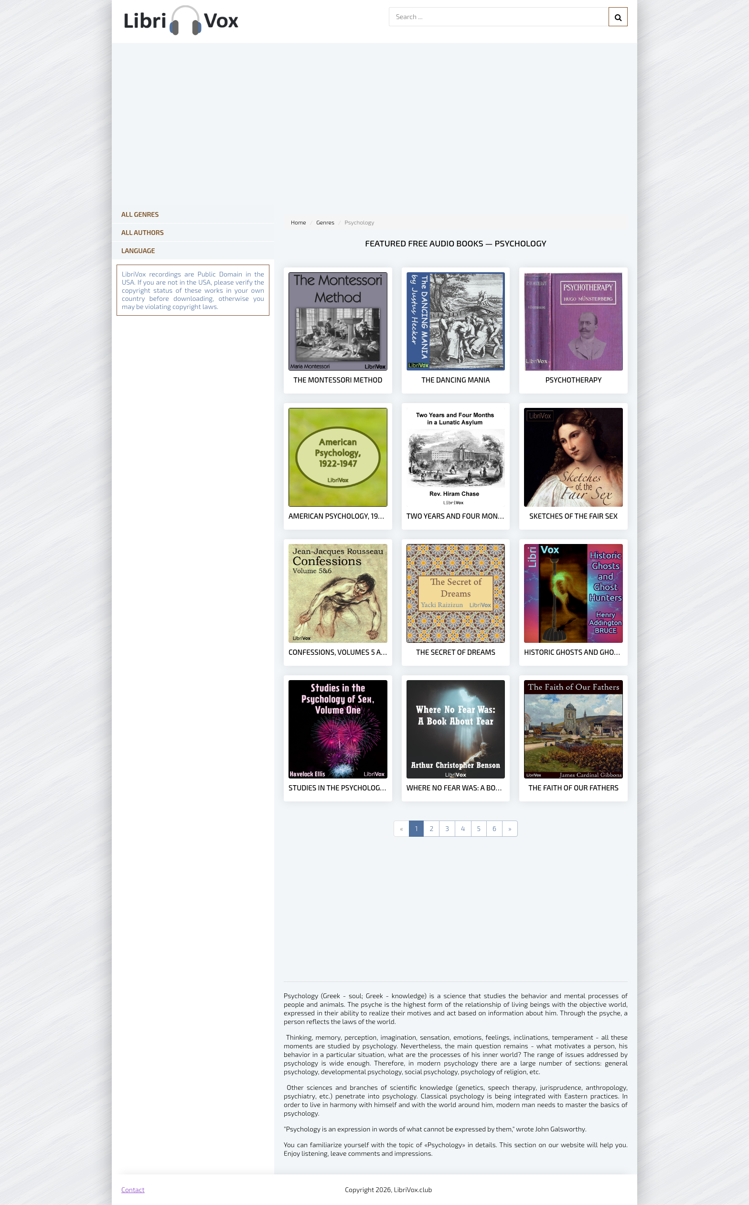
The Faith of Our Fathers (573, 787)
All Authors (142, 232)
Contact (133, 1189)
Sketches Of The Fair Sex (573, 516)
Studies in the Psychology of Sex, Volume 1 (338, 787)
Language (138, 250)
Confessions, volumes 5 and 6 (338, 652)
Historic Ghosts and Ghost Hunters (573, 652)
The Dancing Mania (455, 379)
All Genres (140, 214)
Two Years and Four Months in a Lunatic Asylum (456, 516)
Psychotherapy (574, 379)
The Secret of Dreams (455, 652)
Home (298, 222)
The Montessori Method (337, 379)
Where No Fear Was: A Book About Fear (456, 787)
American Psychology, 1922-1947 (338, 516)
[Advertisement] (455, 914)
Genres (325, 222)
